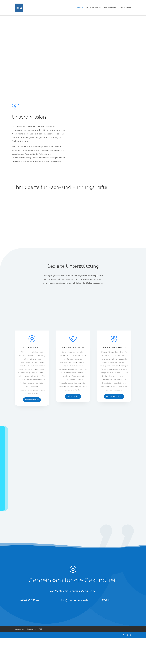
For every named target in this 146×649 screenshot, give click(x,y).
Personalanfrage (32, 411)
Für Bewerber (110, 8)
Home (80, 8)
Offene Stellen (125, 8)
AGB (40, 640)
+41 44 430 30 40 (29, 611)
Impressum (31, 640)
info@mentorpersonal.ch (75, 611)
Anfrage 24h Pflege (114, 407)
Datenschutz (19, 640)
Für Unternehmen (93, 8)
